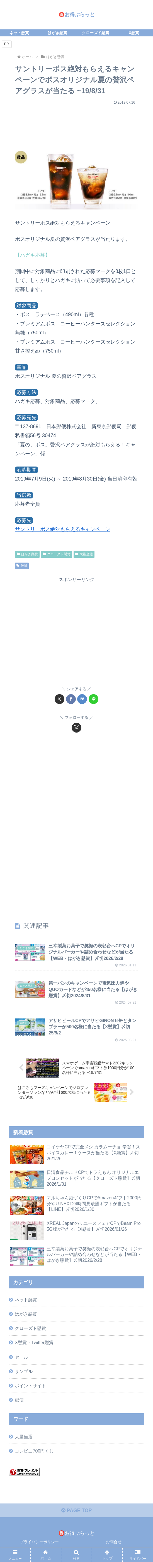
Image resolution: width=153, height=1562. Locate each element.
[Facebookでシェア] (71, 699)
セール (21, 1358)
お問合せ (114, 1544)
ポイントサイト (30, 1387)
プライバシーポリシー (39, 1544)
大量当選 (84, 554)
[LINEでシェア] (93, 699)
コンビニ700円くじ (34, 1452)
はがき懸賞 (27, 554)
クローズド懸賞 (57, 554)
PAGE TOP (76, 1513)
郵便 (19, 1401)
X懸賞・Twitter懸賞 (34, 1344)
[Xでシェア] (59, 699)
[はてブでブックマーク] (82, 699)
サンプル (24, 1372)
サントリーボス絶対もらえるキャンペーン (62, 529)
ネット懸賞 (26, 1301)
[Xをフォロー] (76, 728)
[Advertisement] (76, 124)
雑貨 (21, 565)
